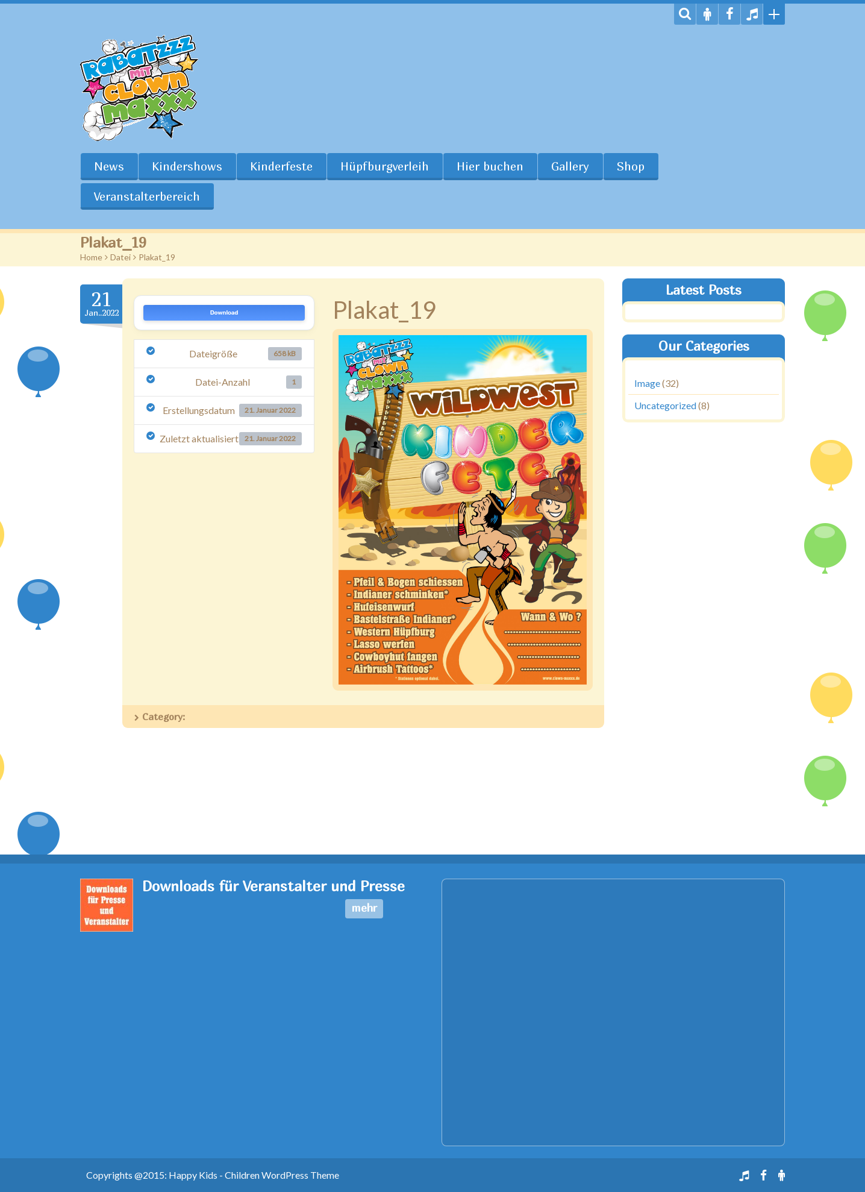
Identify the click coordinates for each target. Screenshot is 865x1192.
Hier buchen (490, 166)
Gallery (570, 166)
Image (647, 383)
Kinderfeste (281, 166)
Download (224, 312)
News (109, 166)
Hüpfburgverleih (384, 166)
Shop (631, 166)
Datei (120, 257)
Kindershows (187, 166)
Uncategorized (665, 405)
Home (91, 257)
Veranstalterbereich (147, 196)
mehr (364, 908)
